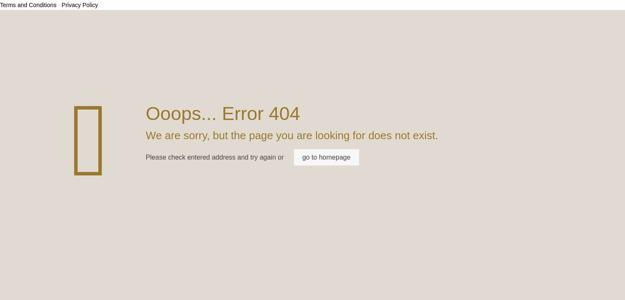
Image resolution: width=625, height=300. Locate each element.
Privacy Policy (80, 5)
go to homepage (326, 157)
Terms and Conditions (28, 5)
